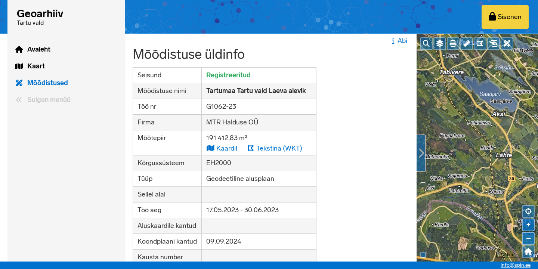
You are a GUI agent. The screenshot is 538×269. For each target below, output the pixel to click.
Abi (398, 41)
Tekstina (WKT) (275, 148)
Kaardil (221, 148)
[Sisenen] (505, 17)
